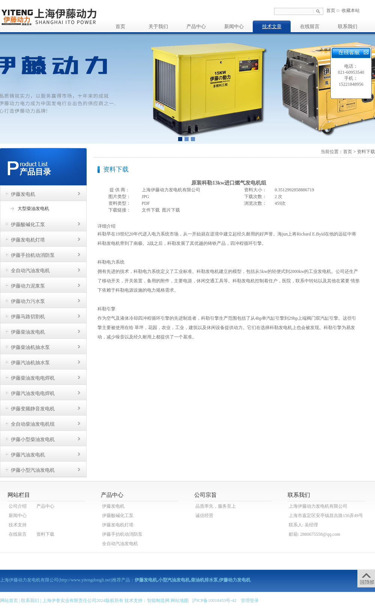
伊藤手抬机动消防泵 (33, 255)
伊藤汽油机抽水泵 (30, 362)
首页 (330, 10)
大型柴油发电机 (33, 208)
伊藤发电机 (23, 194)
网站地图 (180, 600)
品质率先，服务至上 (215, 506)
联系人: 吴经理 (303, 525)
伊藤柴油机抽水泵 (30, 347)
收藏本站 (351, 10)
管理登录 (250, 600)
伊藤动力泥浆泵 (28, 286)
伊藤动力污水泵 (28, 301)
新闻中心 (234, 26)
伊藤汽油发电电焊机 (33, 393)
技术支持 (18, 525)
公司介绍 (18, 506)
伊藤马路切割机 (28, 316)
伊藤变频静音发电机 (33, 408)
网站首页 (9, 600)
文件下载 (151, 210)
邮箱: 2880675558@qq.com (314, 534)
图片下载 (171, 210)
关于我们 (158, 26)
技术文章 (272, 26)
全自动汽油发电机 (30, 270)
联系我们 (347, 26)
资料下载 (366, 151)
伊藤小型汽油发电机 (33, 470)
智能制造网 (158, 600)
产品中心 (196, 26)
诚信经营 (204, 515)
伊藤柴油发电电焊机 (33, 378)
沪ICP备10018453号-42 (214, 600)
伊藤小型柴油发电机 (33, 439)
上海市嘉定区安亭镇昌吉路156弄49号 (326, 515)
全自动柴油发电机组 (33, 424)
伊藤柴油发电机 (28, 332)
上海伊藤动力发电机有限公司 (318, 506)
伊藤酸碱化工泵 (28, 224)
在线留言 (310, 26)
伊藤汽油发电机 (28, 455)
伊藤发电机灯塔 (28, 240)
